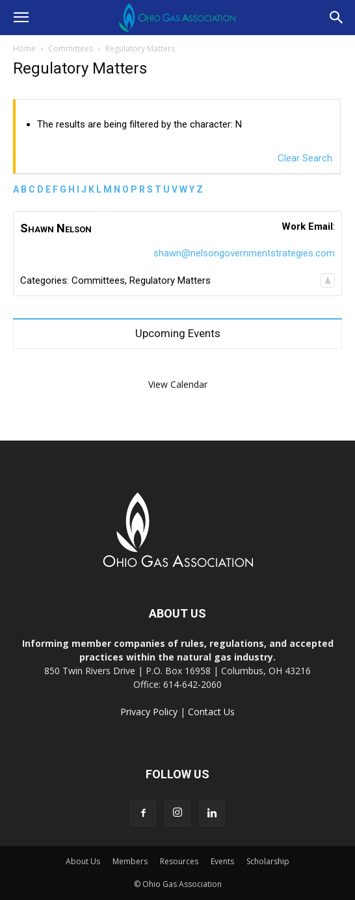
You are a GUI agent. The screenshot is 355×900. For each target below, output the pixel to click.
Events (222, 861)
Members (130, 861)
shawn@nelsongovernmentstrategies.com (244, 253)
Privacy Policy (149, 711)
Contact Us (211, 711)
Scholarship (267, 861)
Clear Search (305, 158)
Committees (70, 48)
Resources (179, 861)
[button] (21, 17)
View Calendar (177, 384)
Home (24, 48)
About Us (83, 861)
